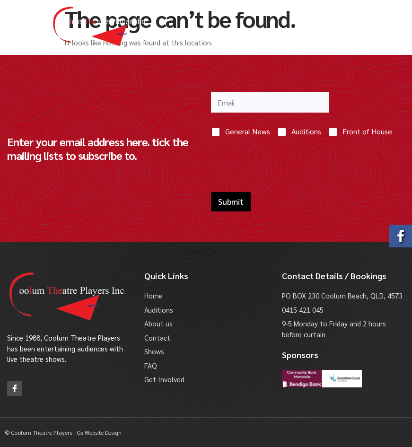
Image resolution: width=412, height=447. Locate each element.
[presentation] (283, 185)
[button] (23, 26)
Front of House (367, 131)
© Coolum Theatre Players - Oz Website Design (63, 432)
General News (247, 131)
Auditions (306, 131)
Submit (231, 201)
